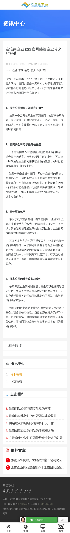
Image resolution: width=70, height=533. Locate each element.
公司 (26, 70)
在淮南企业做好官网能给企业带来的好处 (34, 438)
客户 (33, 70)
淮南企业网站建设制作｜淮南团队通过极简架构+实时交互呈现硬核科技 (35, 467)
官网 (20, 70)
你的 (39, 70)
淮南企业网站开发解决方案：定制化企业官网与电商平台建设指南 (35, 460)
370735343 (46, 504)
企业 (15, 70)
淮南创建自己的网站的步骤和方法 (30, 430)
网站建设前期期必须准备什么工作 (30, 423)
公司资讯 (14, 382)
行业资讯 (14, 375)
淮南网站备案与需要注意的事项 (28, 408)
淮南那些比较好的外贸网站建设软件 (31, 416)
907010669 (22, 504)
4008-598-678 (17, 491)
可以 (45, 70)
